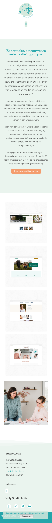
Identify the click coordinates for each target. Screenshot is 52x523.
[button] (26, 24)
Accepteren (26, 516)
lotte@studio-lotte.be (14, 471)
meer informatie (38, 513)
